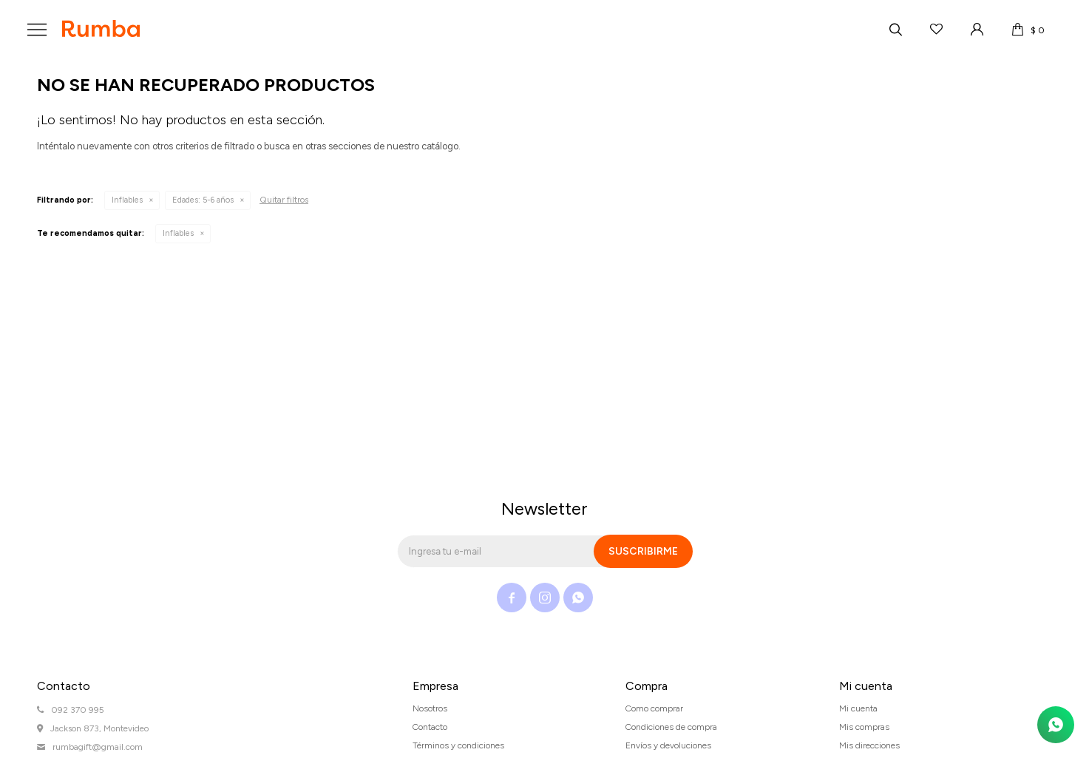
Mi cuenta (858, 708)
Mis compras (864, 727)
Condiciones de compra (671, 727)
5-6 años (203, 200)
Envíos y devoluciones (668, 745)
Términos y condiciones (458, 745)
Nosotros (430, 708)
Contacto (430, 727)
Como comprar (654, 708)
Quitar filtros (283, 199)
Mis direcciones (869, 745)
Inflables (127, 200)
